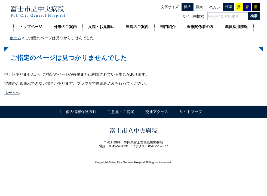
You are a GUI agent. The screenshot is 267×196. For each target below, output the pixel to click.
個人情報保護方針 (81, 111)
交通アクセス (156, 111)
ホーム (15, 38)
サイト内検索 (193, 16)
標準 (187, 7)
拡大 (199, 7)
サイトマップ (190, 111)
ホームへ (12, 92)
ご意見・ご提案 (121, 111)
